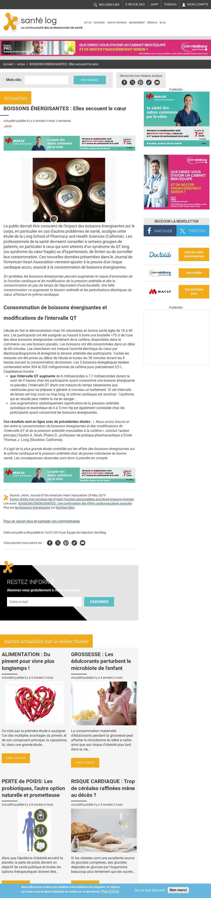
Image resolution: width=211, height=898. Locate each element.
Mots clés (13, 80)
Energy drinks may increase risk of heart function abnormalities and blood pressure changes (72, 499)
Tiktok (149, 82)
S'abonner (99, 602)
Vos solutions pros (194, 291)
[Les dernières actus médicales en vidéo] (176, 363)
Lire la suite (16, 758)
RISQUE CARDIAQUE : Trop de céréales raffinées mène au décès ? (103, 788)
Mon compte (197, 4)
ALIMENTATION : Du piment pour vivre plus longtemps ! (28, 661)
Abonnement (137, 22)
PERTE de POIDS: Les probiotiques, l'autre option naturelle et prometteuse (33, 788)
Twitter (132, 82)
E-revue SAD (135, 4)
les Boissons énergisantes (32, 508)
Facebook (124, 82)
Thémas (170, 4)
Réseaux (152, 22)
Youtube (82, 542)
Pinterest (140, 82)
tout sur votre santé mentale (194, 254)
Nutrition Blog (65, 508)
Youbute (157, 82)
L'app (154, 4)
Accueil (8, 64)
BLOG (163, 22)
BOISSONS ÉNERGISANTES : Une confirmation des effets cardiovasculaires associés (75, 503)
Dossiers (99, 22)
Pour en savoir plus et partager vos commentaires (41, 521)
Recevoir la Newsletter (177, 221)
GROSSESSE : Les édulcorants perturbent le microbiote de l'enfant (101, 661)
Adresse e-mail (19, 594)
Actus (88, 22)
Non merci (178, 890)
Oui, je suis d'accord (149, 890)
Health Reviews (117, 22)
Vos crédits (194, 273)
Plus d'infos (110, 891)
